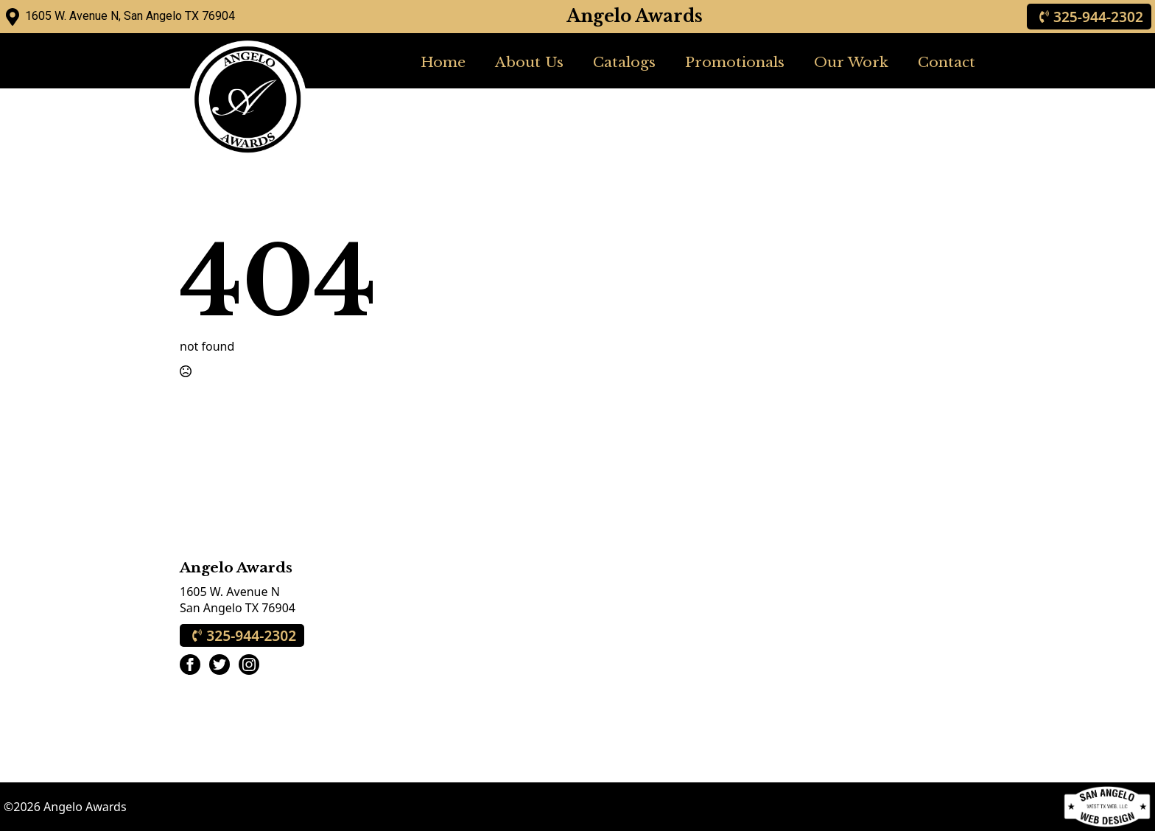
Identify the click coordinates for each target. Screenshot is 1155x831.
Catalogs (624, 62)
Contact (946, 62)
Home (443, 62)
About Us (529, 62)
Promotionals (734, 62)
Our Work (851, 62)
